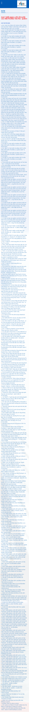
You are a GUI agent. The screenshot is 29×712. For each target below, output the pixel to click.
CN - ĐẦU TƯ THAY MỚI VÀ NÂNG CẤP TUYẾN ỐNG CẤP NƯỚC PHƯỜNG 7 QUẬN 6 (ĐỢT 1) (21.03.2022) (13, 154)
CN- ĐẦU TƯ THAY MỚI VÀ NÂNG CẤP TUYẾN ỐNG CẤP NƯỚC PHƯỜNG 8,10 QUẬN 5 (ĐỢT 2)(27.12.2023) (13, 38)
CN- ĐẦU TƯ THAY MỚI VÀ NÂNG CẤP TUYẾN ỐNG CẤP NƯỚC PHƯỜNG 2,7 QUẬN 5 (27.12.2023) (13, 47)
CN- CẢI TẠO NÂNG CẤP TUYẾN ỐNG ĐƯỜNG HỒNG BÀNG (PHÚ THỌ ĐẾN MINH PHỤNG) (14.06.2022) (13, 128)
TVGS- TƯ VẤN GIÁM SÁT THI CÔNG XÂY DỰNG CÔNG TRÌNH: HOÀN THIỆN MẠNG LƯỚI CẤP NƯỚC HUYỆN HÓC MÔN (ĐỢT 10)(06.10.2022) (14, 106)
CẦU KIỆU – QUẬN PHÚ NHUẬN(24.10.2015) (13, 680)
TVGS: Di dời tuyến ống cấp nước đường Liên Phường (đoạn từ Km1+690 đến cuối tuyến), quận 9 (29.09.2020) (13, 347)
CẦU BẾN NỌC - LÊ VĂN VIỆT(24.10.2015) (12, 681)
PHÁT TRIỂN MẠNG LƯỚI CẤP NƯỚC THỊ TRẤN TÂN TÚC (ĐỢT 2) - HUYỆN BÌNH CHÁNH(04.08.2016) (13, 627)
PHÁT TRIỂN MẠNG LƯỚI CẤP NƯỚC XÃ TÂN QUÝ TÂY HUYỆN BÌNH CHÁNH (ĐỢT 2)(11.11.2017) (13, 559)
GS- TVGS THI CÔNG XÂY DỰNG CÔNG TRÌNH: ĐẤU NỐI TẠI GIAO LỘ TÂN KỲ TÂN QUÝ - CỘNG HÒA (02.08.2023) (13, 90)
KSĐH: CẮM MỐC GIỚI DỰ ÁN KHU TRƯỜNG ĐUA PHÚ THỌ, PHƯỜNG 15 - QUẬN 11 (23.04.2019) (13, 467)
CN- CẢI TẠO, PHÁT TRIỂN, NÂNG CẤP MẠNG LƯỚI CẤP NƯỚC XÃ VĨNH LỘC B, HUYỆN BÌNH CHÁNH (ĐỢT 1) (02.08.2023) (13, 64)
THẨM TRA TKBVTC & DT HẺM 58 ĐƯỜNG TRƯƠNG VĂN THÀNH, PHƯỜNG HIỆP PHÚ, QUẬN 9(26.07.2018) (14, 540)
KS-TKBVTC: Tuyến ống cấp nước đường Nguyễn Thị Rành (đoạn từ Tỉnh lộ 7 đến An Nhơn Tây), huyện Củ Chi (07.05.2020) (14, 398)
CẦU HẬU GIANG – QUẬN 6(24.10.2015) (12, 686)
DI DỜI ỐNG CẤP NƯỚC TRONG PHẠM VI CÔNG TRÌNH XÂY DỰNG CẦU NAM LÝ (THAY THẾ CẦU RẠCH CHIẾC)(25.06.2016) (14, 635)
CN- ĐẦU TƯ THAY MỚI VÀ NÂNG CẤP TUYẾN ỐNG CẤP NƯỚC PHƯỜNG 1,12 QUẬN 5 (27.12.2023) (13, 42)
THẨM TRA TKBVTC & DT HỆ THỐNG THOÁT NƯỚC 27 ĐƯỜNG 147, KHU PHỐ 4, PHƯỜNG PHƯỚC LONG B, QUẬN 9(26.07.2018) (13, 535)
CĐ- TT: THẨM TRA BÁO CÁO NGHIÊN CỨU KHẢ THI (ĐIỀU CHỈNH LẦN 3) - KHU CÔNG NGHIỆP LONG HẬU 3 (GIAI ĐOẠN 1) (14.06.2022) (14, 123)
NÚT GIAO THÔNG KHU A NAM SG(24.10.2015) (14, 678)
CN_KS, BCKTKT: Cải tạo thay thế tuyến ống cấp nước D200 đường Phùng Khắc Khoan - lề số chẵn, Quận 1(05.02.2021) (13, 297)
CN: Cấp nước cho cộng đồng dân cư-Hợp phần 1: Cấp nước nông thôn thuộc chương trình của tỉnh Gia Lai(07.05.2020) (14, 403)
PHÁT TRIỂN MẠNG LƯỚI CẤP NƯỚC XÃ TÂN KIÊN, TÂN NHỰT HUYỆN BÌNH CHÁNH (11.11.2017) (13, 563)
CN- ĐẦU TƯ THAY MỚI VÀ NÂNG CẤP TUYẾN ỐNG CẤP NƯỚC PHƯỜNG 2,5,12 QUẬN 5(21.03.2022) (13, 159)
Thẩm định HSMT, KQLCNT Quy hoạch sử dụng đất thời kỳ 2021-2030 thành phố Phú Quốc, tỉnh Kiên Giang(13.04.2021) (14, 276)
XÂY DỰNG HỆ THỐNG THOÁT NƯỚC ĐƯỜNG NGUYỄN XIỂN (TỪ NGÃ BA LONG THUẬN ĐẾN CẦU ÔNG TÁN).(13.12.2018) (13, 492)
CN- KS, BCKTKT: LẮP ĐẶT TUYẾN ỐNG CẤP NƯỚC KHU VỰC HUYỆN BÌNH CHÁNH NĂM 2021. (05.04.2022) (13, 140)
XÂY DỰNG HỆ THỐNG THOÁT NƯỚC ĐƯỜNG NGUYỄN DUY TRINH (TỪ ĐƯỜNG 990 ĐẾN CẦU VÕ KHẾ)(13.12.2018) (13, 496)
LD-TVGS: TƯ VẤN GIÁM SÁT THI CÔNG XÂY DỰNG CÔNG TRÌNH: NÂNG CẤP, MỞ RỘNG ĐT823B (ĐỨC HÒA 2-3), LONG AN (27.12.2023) (13, 59)
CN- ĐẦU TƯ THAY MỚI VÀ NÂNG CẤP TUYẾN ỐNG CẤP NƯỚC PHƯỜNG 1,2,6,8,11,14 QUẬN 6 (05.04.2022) (13, 145)
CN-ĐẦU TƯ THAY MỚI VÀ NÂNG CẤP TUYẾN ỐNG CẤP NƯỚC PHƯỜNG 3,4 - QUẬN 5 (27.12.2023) (13, 52)
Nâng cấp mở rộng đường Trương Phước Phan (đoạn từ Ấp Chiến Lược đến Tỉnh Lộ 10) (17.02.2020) (13, 420)
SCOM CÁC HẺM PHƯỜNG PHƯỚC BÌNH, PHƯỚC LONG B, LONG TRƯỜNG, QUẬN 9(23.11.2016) (12, 604)
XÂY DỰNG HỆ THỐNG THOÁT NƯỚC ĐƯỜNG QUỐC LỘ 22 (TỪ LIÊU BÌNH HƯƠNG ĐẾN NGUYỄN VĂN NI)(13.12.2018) (13, 482)
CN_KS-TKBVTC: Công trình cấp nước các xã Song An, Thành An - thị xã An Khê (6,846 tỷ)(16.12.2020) (12, 325)
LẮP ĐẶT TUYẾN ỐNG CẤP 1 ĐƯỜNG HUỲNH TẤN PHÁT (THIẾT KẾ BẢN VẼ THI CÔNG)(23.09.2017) (13, 571)
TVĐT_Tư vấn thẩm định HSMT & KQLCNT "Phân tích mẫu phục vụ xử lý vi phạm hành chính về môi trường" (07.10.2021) (14, 260)
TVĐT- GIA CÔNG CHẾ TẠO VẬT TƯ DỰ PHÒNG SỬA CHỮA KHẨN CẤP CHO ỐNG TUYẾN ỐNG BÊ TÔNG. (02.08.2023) (13, 86)
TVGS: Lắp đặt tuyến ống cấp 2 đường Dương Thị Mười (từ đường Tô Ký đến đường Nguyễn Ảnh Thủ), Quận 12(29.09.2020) (14, 360)
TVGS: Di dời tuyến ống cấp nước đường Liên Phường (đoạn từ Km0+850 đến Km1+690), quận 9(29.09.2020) (13, 342)
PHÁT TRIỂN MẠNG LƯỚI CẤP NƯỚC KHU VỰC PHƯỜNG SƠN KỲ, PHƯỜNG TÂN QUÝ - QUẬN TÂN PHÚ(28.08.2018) (13, 528)
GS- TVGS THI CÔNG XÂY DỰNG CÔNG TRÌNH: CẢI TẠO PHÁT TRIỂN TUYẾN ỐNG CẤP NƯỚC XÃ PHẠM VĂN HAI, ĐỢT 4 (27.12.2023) (13, 27)
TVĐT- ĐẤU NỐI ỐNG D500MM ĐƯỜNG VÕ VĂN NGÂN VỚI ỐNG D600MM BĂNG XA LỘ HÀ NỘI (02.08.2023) (13, 95)
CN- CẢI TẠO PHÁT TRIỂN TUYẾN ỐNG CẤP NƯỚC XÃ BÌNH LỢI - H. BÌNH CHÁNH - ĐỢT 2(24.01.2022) (12, 232)
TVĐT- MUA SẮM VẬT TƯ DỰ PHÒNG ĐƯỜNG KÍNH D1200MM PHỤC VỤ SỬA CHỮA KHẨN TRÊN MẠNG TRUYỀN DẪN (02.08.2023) (14, 81)
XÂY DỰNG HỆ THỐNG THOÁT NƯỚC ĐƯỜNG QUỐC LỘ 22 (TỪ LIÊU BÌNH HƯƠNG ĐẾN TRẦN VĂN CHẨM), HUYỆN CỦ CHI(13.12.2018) (13, 487)
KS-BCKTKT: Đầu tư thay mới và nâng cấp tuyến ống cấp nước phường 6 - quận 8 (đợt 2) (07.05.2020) (13, 394)
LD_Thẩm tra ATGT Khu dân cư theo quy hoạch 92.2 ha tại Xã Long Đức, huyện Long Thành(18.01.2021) (13, 311)
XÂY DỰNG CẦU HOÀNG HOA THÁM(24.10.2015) (14, 677)
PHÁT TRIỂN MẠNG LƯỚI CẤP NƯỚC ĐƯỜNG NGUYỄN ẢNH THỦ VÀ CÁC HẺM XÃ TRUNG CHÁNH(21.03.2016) (13, 652)
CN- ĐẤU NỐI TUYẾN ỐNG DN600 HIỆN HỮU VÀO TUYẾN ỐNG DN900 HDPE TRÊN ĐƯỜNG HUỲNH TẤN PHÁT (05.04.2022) (13, 136)
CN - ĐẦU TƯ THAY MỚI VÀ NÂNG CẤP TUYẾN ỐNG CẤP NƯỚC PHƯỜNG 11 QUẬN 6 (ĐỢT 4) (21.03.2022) (13, 150)
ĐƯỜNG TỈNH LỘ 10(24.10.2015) (10, 703)
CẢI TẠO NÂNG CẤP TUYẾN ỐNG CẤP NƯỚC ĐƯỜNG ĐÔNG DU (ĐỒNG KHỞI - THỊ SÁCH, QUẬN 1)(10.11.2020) (13, 338)
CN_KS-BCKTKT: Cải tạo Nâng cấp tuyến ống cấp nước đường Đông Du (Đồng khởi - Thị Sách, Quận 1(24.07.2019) (14, 439)
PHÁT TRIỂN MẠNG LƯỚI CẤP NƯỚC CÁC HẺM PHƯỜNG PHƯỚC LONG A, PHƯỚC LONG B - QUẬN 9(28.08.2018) (13, 510)
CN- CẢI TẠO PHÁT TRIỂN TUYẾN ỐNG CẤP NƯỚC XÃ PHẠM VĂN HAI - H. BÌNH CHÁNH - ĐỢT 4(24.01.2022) (14, 227)
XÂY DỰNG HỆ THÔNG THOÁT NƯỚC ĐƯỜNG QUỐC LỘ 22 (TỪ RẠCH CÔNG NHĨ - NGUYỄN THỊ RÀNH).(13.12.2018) (14, 478)
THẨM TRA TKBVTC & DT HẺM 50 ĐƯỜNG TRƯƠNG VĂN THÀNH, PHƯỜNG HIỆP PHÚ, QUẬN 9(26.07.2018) (14, 545)
